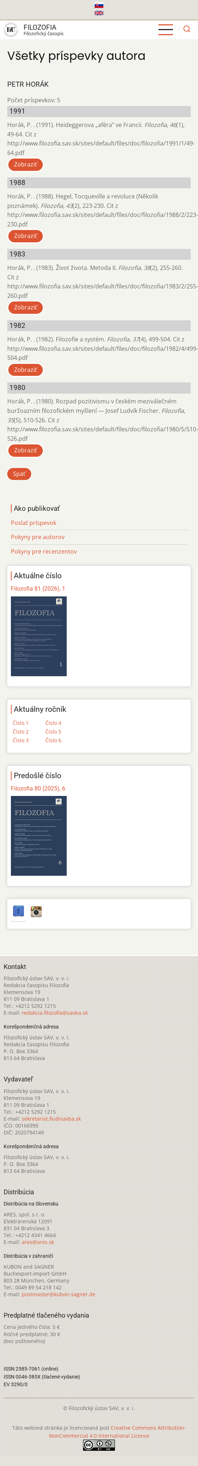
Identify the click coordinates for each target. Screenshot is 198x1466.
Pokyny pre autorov (38, 537)
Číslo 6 (53, 740)
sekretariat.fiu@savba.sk (51, 1118)
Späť (19, 474)
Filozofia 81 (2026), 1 (38, 588)
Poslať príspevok (33, 523)
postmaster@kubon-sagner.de (58, 1294)
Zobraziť (25, 164)
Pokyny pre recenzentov (44, 551)
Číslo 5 (53, 731)
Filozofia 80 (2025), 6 (38, 788)
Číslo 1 (21, 722)
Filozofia (40, 27)
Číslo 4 (53, 722)
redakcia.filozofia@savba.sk (55, 1012)
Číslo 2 (21, 731)
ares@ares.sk (38, 1242)
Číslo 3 (21, 740)
